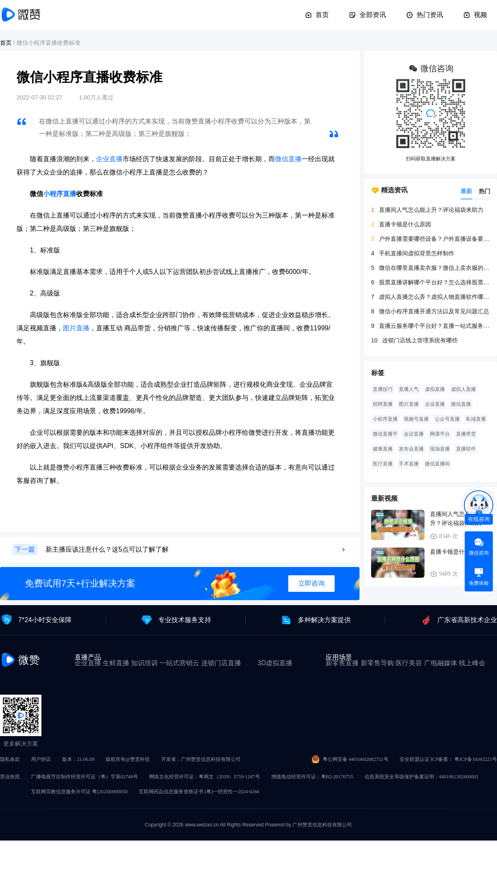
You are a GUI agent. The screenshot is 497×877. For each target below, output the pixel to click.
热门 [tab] (484, 191)
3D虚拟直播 (275, 662)
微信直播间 (437, 464)
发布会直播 (411, 449)
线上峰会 (472, 662)
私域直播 (476, 419)
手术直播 (409, 464)
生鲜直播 (116, 662)
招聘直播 (383, 404)
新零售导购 (377, 662)
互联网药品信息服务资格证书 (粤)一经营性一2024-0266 (199, 792)
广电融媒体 (440, 662)
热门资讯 (424, 15)
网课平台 (440, 434)
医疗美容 (409, 662)
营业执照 (10, 777)
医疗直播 (383, 464)
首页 (317, 15)
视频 (475, 15)
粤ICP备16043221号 (475, 759)
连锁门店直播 (221, 662)
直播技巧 (383, 389)
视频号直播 (416, 419)
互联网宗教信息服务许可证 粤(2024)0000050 (79, 792)
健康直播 (383, 449)
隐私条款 (10, 759)
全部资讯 (367, 15)
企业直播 (109, 158)
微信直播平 (385, 434)
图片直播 (76, 328)
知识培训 (144, 662)
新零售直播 (342, 662)
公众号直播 (447, 419)
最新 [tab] (466, 191)
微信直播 (288, 158)
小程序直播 (59, 193)
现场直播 (440, 449)
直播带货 (466, 434)
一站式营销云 (179, 662)
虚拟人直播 (463, 389)
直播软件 (466, 449)
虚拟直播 (435, 389)
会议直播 (414, 434)
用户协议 (41, 759)
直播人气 (409, 389)
